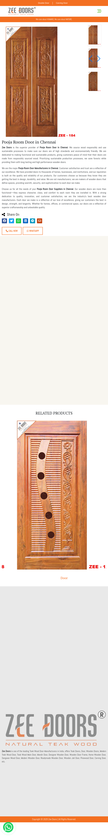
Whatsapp (33, 230)
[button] (99, 58)
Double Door (43, 3)
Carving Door (62, 3)
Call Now (12, 230)
